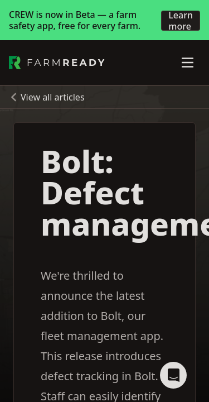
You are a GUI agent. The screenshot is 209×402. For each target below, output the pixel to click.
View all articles (53, 97)
